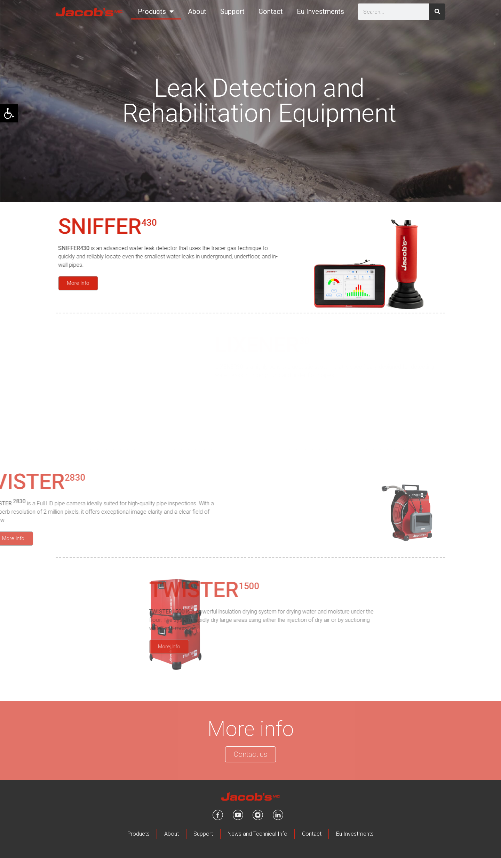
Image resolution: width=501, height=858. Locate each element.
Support (232, 11)
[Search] (437, 11)
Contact (271, 11)
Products (156, 11)
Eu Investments (320, 11)
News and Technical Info (257, 834)
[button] (9, 113)
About (197, 11)
